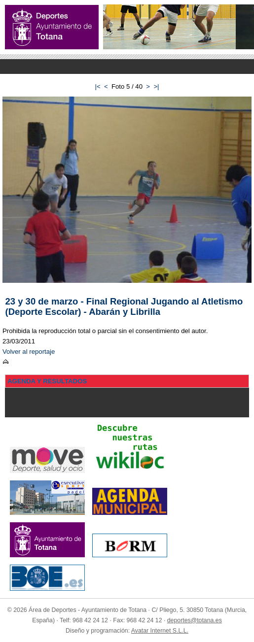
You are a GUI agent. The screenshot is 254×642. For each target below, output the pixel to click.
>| (156, 86)
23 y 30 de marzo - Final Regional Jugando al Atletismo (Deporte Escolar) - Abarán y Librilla (124, 306)
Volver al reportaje (28, 351)
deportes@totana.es (194, 620)
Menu (127, 66)
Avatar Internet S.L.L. (159, 630)
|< (97, 86)
